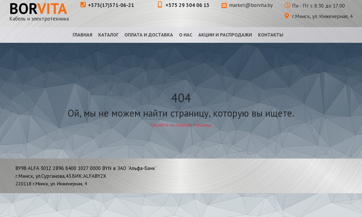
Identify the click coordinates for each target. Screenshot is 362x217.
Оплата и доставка (148, 35)
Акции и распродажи (225, 35)
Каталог (108, 35)
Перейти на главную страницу (181, 125)
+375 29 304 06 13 (183, 5)
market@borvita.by (247, 5)
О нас (185, 35)
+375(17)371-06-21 (107, 5)
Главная (82, 35)
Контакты (270, 35)
